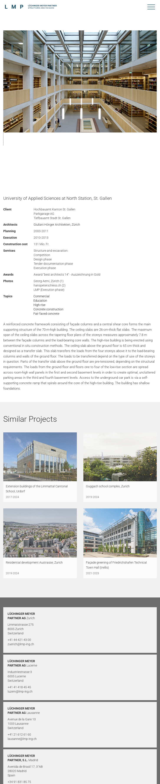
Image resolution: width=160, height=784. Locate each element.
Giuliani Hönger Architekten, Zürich (57, 224)
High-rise (39, 305)
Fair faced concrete (46, 313)
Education (40, 300)
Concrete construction (48, 309)
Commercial (41, 296)
